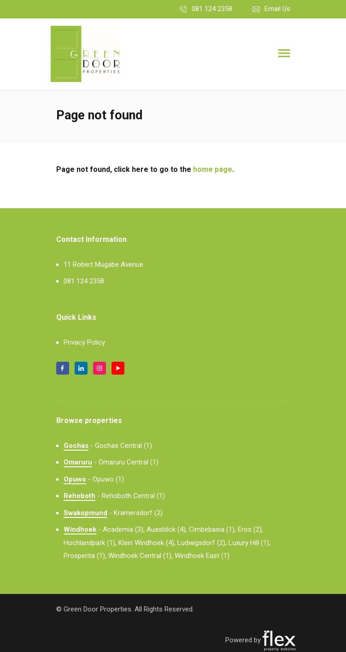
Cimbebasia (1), (212, 529)
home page (212, 169)
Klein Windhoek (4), (147, 543)
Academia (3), (124, 529)
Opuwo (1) (108, 479)
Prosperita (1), (85, 556)
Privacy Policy (84, 342)
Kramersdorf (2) (138, 513)
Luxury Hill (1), (249, 543)
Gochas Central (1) (123, 445)
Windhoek (80, 529)
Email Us (277, 9)
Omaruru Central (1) (128, 462)
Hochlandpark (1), (90, 543)
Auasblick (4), (167, 529)
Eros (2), (250, 529)
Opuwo (75, 479)
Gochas (76, 445)
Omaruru (78, 462)
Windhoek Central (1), (140, 556)
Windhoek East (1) (202, 556)
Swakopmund (85, 513)
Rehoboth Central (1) (133, 496)
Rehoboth (79, 496)
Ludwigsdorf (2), (202, 543)
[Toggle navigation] (284, 54)
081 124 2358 (212, 9)
